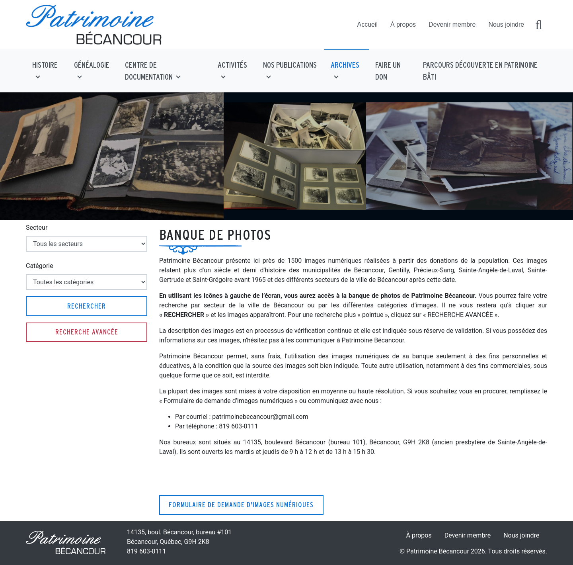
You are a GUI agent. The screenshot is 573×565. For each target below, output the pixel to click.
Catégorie (39, 266)
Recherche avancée (86, 332)
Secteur (36, 227)
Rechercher (86, 306)
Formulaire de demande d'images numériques (241, 504)
